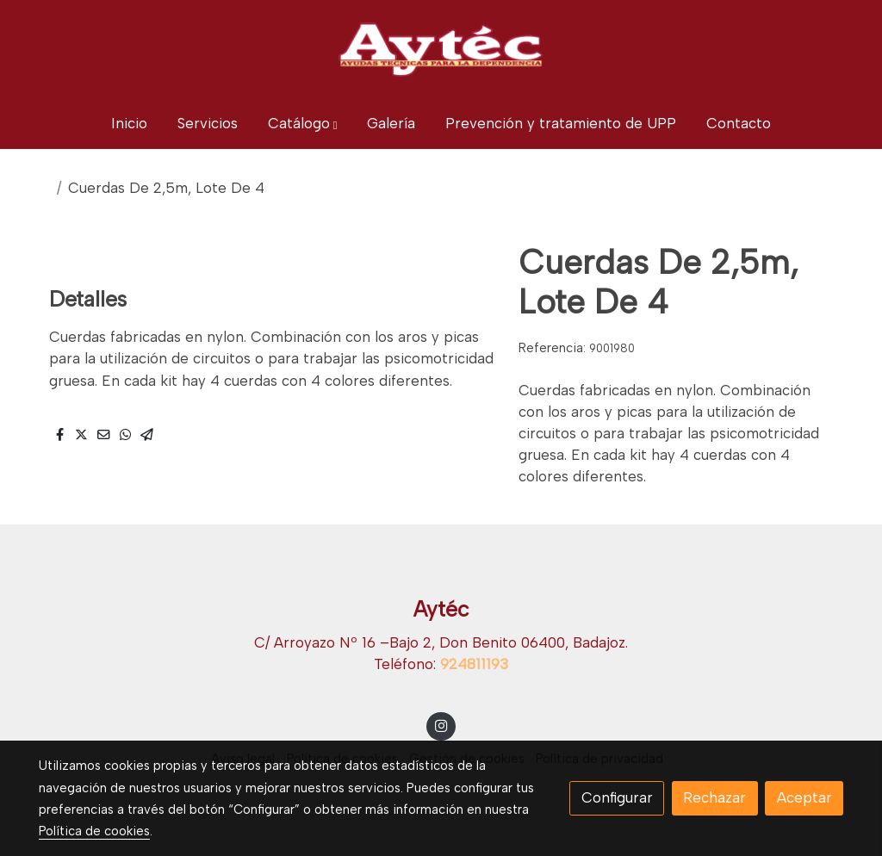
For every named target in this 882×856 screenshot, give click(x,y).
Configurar (617, 797)
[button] (302, 123)
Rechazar (714, 797)
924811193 (474, 664)
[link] (441, 49)
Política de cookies (94, 831)
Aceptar (804, 797)
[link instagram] (441, 724)
